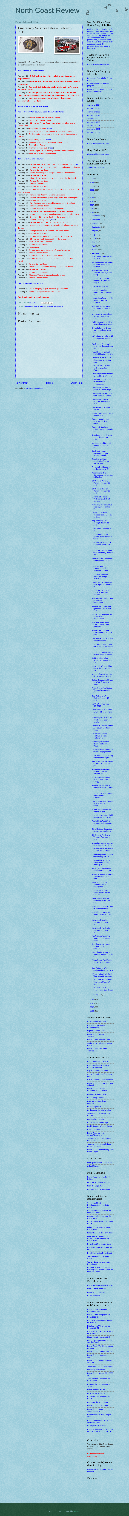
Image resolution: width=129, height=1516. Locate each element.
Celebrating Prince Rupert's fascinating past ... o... (102, 856)
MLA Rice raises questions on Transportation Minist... (102, 368)
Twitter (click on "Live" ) (96, 168)
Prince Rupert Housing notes (98, 1040)
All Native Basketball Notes (98, 1393)
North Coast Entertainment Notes (100, 1285)
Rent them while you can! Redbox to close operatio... (101, 946)
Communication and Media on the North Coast (99, 1212)
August (95, 231)
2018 (92, 201)
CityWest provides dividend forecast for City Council (102, 375)
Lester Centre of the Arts (96, 1289)
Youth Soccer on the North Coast (100, 1366)
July (94, 235)
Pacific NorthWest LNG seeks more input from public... (101, 938)
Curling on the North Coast (97, 1402)
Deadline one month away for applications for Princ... (102, 437)
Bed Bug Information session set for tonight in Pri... (102, 660)
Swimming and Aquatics (96, 1370)
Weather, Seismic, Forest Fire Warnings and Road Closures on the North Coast (100, 1270)
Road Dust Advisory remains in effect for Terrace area (100, 461)
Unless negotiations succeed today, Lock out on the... (102, 515)
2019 (92, 197)
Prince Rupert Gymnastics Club (99, 1352)
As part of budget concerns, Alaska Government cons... (102, 877)
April (94, 246)
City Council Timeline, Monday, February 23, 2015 (101, 401)
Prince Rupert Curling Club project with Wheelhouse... (102, 601)
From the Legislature (95, 1186)
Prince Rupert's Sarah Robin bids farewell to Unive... (101, 744)
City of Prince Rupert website (98, 1071)
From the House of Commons (98, 1182)
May (94, 242)
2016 (92, 209)
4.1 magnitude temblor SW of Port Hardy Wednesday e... (102, 617)
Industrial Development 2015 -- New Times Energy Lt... (101, 779)
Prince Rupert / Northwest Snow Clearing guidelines (99, 90)
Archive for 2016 (93, 132)
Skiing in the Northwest (96, 1390)
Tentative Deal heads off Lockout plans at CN (101, 468)
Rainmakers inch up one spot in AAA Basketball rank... (101, 609)
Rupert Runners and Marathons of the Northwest (99, 1421)
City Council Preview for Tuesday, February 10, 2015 (101, 930)
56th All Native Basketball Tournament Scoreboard (102, 975)
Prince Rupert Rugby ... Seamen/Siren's (96, 1410)
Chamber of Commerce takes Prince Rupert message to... (101, 863)
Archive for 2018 (93, 126)
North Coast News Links (96, 1022)
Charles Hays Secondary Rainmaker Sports (97, 1310)
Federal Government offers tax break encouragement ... (102, 561)
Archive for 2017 (93, 129)
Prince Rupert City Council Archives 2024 (97, 1050)
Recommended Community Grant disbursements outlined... (102, 265)
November (96, 220)
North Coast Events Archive (98, 143)
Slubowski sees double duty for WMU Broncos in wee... (102, 682)
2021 (92, 190)
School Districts (93, 1166)
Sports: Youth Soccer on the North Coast (102, 414)
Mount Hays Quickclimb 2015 (98, 1337)
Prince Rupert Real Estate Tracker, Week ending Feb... (102, 690)
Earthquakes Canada (95, 1119)
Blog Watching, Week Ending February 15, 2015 (100, 698)
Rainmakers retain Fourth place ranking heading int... (102, 360)
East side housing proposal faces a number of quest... (102, 803)
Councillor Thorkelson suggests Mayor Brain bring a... (101, 281)
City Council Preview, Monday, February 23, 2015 (101, 483)
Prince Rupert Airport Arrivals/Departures (95, 1134)
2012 (92, 1007)
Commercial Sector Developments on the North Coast (98, 1205)
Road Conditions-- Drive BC (98, 1062)
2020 (92, 194)
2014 (92, 1000)
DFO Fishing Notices (95, 1098)
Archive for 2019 (93, 122)
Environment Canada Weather (99, 1110)
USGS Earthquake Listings (97, 1123)
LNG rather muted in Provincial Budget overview (100, 577)
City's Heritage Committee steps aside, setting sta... (102, 830)
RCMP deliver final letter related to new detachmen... (101, 382)
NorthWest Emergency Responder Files (96, 1026)
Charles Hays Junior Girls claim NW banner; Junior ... (102, 646)
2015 (92, 212)
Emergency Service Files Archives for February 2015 (44, 306)
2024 (92, 179)
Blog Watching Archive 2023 (98, 154)
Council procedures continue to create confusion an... (99, 736)
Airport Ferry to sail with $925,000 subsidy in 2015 (103, 353)
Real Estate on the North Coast (99, 1253)
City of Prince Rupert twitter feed (100, 1080)
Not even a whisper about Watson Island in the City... (102, 316)
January (95, 995)
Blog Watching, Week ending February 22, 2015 (100, 523)
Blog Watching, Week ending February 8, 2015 (102, 969)
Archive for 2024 (93, 105)
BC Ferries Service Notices (98, 1094)
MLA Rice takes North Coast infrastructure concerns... (100, 624)
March (94, 250)
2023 (92, 182)
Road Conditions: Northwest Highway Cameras (98, 1066)
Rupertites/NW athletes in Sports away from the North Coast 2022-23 (100, 1431)
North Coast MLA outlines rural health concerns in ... (102, 712)
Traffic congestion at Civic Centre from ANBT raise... (103, 323)
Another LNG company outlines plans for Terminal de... (101, 771)
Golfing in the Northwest (96, 1426)
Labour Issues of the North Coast (100, 1233)
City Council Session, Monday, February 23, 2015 (101, 491)
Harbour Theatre (93, 1296)
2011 (92, 1011)
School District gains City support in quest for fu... (102, 810)
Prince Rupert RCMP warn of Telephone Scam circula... (102, 720)
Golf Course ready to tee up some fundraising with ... (102, 757)
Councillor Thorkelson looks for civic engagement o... (102, 751)
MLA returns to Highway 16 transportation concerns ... (102, 338)
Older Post (76, 382)
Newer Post (21, 382)
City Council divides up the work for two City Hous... (102, 395)
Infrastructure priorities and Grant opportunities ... (102, 907)
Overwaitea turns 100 (100, 286)
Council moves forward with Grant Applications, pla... (102, 816)
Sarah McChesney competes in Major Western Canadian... (100, 453)
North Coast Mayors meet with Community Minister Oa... (102, 553)
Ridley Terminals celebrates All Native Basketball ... (102, 850)
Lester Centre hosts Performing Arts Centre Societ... (101, 499)
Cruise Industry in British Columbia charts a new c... (101, 330)
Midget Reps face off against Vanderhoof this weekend (102, 537)
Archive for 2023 (93, 108)
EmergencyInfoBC (94, 1107)
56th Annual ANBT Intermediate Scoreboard (102, 989)
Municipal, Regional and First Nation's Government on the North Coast (98, 1238)
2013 (92, 1003)
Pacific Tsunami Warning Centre (99, 1126)
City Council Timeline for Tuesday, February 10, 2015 (101, 837)
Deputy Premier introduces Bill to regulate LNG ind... (102, 653)
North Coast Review (47, 10)
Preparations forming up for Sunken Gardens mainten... (102, 300)
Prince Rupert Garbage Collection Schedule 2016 (97, 1090)
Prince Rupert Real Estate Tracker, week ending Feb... (102, 507)
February (96, 253)
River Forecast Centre (96, 1130)
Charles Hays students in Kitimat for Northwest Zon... (101, 545)
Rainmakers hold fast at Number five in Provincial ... (102, 787)
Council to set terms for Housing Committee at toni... (101, 914)
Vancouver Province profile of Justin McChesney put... (102, 763)
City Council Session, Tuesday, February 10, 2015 (101, 922)
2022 (92, 186)
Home (49, 382)
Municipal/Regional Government (99, 1163)
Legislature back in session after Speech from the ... (102, 844)
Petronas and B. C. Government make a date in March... (102, 475)
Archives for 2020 (94, 119)
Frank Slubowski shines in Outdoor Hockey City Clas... (102, 900)
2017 (92, 205)
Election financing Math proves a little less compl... (101, 421)
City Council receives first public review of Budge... (102, 389)
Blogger (77, 1511)
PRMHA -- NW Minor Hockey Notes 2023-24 (98, 1327)
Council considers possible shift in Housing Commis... (102, 795)
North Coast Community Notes (99, 1244)
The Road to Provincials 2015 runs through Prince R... (102, 346)
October (95, 223)
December (96, 216)
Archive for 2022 (93, 112)
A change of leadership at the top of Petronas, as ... (102, 870)
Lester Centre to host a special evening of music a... (102, 954)
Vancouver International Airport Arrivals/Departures (99, 1145)
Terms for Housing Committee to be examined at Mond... (100, 569)
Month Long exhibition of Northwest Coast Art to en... (101, 445)
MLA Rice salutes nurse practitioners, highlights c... (102, 308)
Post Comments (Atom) (35, 388)
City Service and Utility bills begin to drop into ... (102, 639)
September (96, 227)
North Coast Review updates (98, 64)
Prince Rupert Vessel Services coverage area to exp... (102, 273)
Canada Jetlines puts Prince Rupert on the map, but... (101, 892)
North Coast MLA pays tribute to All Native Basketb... (100, 593)
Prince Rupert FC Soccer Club (99, 1406)
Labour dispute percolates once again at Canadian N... (102, 585)
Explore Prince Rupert (96, 1031)
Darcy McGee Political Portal (98, 1189)
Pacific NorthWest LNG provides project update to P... (102, 823)
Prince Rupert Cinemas (96, 1292)
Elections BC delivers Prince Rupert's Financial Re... (102, 429)
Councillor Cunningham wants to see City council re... (102, 292)
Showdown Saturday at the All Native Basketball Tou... (102, 728)
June (94, 238)
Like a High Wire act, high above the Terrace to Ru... (102, 668)
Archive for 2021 (93, 115)
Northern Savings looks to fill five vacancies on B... (102, 675)
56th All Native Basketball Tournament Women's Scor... (102, 982)
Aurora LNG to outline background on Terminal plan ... (102, 632)
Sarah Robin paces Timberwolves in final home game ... (101, 884)
